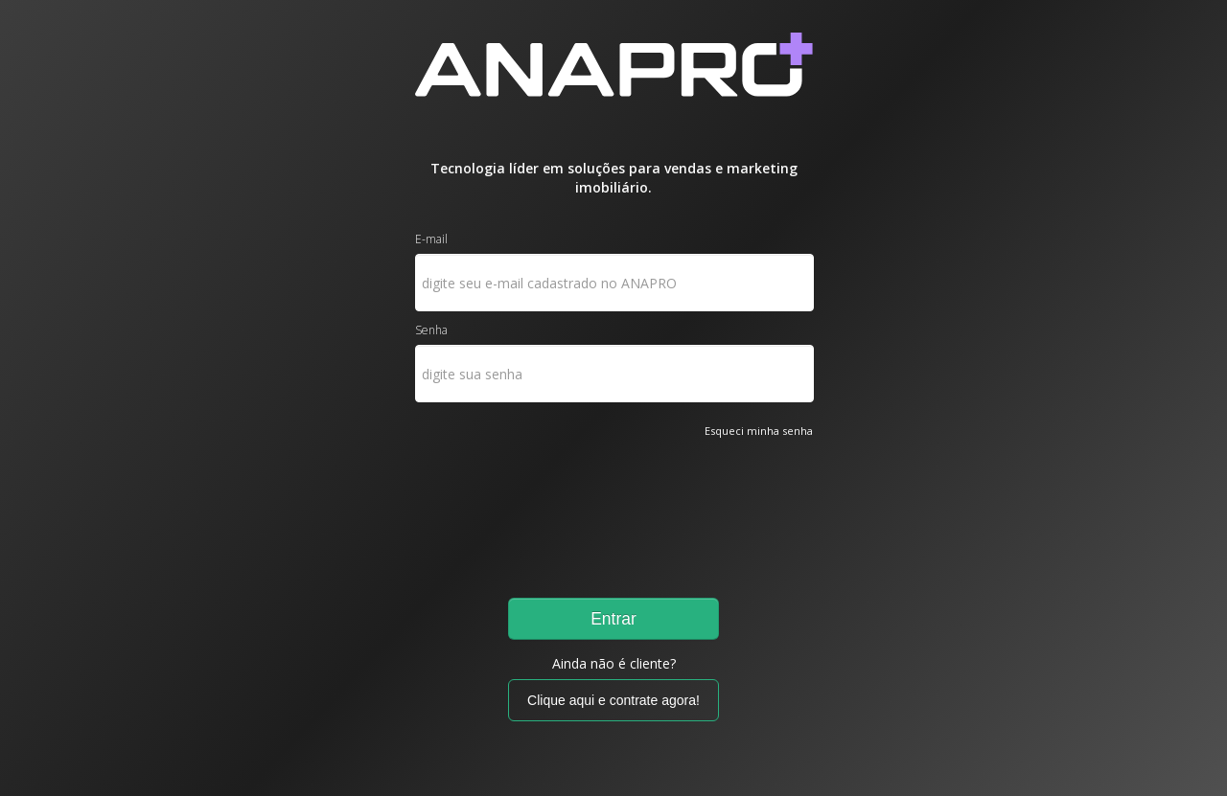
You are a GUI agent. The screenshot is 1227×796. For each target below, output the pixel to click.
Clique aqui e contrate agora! (613, 700)
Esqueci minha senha (759, 430)
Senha (431, 330)
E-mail (431, 239)
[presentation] (493, 510)
